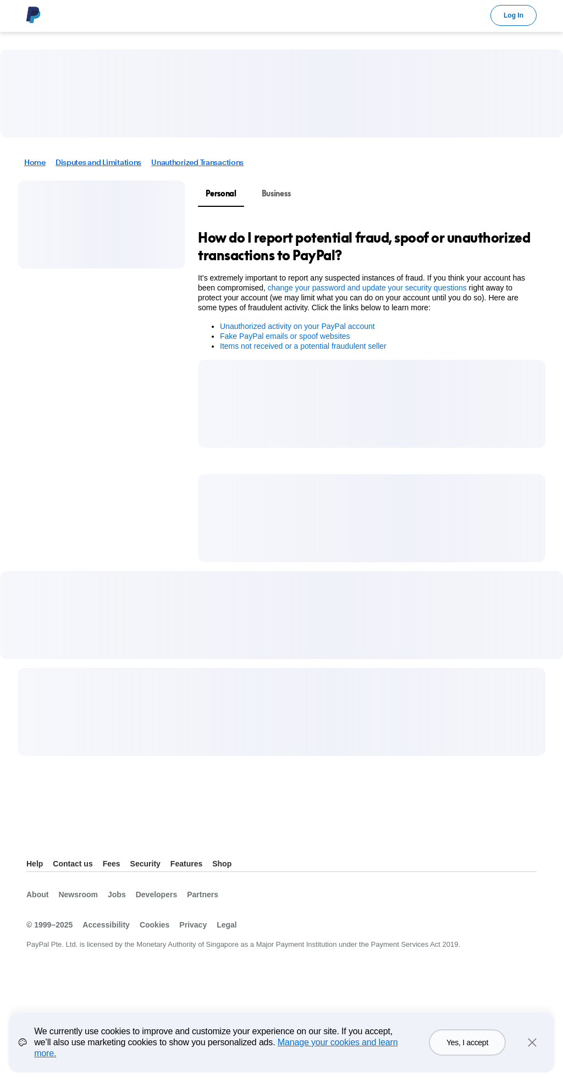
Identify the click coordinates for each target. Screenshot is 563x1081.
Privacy (193, 924)
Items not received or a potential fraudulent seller (303, 346)
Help (34, 863)
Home (35, 162)
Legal (227, 924)
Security (145, 863)
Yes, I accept (467, 1050)
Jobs (117, 894)
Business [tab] (276, 193)
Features (186, 863)
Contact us (72, 863)
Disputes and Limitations (98, 162)
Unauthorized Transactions (197, 162)
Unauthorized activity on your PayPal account (297, 326)
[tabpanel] (365, 290)
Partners (202, 894)
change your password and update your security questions (367, 287)
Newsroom (78, 894)
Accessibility (106, 924)
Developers (156, 894)
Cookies (154, 924)
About (37, 894)
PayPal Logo (33, 15)
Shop (221, 863)
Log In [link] (513, 15)
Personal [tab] (221, 193)
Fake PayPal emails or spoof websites (285, 336)
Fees (111, 863)
